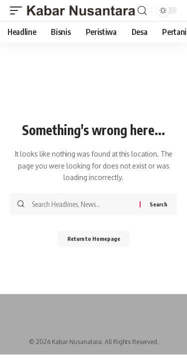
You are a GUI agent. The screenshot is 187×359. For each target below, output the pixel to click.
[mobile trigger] (18, 10)
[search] (142, 10)
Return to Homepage (93, 238)
